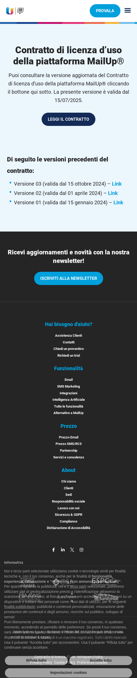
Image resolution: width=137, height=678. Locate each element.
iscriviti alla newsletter (68, 278)
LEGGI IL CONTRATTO (71, 121)
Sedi (68, 495)
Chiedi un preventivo (69, 349)
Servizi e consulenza (68, 457)
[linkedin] (63, 549)
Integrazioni (68, 393)
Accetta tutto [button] (101, 667)
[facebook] (54, 549)
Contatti (68, 342)
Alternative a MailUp (68, 413)
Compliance (68, 521)
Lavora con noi (68, 508)
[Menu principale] (125, 10)
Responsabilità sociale (68, 501)
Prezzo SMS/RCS (69, 444)
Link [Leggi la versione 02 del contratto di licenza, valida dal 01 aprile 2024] (113, 193)
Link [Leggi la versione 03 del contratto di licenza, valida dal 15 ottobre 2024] (117, 184)
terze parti (78, 593)
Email (69, 380)
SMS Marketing (68, 386)
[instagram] (81, 549)
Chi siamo (68, 481)
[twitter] (72, 549)
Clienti (68, 488)
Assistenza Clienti (68, 335)
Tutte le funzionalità (68, 406)
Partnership (68, 450)
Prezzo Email (68, 437)
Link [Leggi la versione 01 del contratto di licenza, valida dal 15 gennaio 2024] (118, 202)
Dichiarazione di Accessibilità (68, 528)
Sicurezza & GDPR (68, 515)
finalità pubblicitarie (19, 614)
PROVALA (105, 10)
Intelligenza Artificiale (68, 400)
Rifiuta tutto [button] (36, 667)
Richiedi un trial (68, 355)
